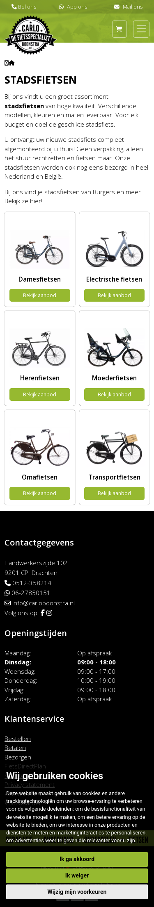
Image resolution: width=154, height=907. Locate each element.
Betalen (15, 747)
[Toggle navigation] (141, 28)
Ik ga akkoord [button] (77, 859)
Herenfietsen (40, 378)
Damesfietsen (39, 279)
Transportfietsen (114, 477)
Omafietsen (39, 477)
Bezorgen (18, 757)
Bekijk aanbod (39, 295)
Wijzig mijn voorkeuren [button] (77, 892)
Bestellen (18, 738)
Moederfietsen (114, 378)
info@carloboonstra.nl (43, 603)
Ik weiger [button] (77, 875)
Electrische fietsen (114, 279)
